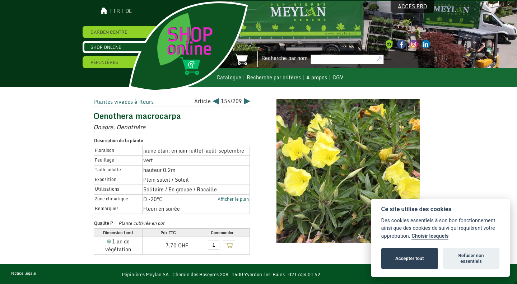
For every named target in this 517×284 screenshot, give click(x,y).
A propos (316, 78)
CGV (337, 78)
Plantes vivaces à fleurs (123, 101)
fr (116, 11)
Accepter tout (409, 258)
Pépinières (104, 62)
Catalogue (228, 78)
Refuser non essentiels (471, 258)
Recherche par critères (274, 78)
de (128, 11)
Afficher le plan (233, 198)
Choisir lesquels (429, 236)
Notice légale (23, 273)
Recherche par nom (284, 58)
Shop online (105, 47)
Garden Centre (108, 32)
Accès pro (412, 6)
